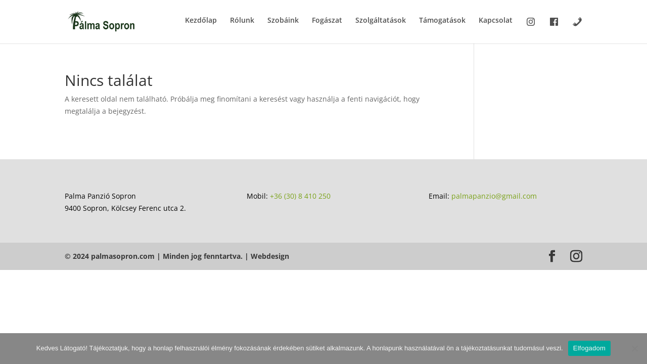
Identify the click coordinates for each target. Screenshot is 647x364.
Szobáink (283, 21)
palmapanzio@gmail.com (494, 196)
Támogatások (442, 21)
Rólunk (242, 21)
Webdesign (270, 256)
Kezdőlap (201, 21)
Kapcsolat (496, 21)
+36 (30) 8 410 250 (300, 196)
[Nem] (634, 348)
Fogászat (327, 21)
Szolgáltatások (380, 21)
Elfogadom (589, 348)
